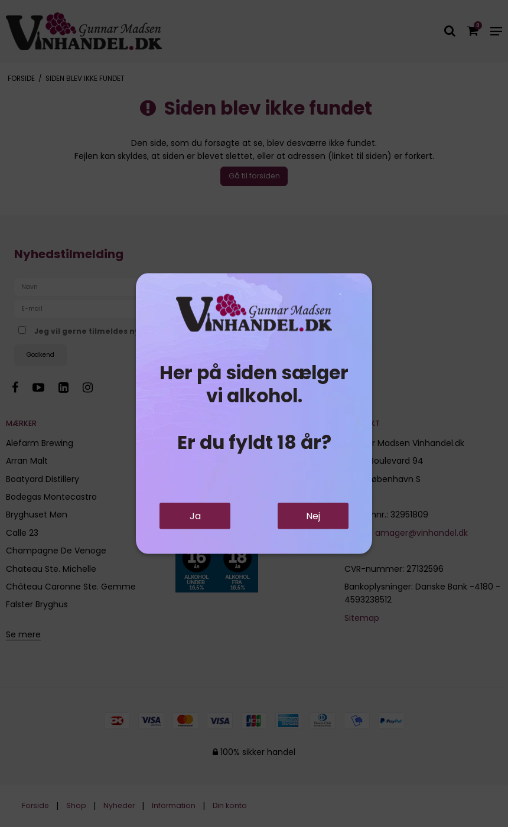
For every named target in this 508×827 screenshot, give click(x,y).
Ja (195, 516)
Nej (313, 516)
